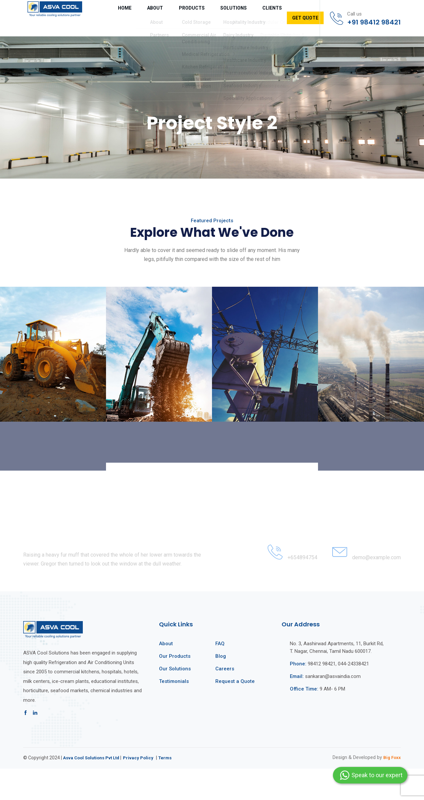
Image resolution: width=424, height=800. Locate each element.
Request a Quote (235, 713)
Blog (220, 688)
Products (168, 18)
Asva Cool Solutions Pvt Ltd (93, 789)
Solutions (202, 18)
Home (114, 18)
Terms (171, 789)
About (138, 18)
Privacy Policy (143, 789)
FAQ (220, 675)
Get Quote (265, 18)
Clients (234, 18)
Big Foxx (391, 789)
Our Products (174, 688)
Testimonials (174, 713)
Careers (224, 700)
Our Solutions (175, 700)
